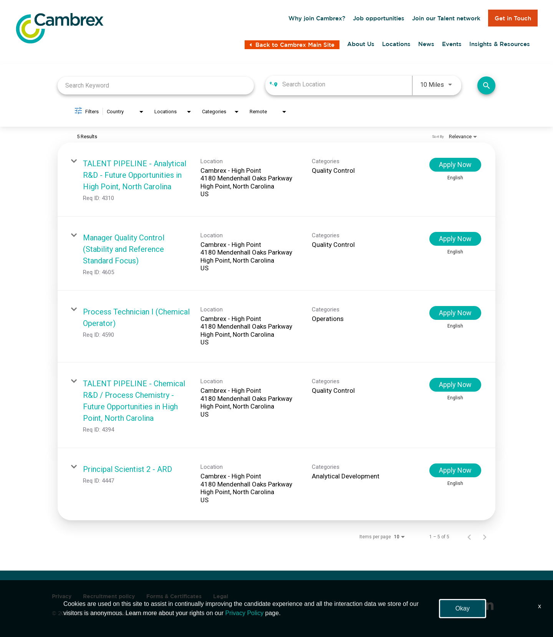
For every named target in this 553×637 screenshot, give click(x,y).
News (426, 44)
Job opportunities (378, 18)
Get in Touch (513, 18)
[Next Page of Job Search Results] (484, 536)
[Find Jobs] (486, 85)
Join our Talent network (446, 18)
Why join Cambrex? (316, 18)
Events (452, 44)
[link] (276, 179)
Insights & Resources (499, 44)
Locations (396, 44)
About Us (360, 44)
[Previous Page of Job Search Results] (469, 536)
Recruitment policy (109, 596)
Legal (220, 596)
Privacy (61, 596)
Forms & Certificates (174, 596)
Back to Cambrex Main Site (292, 44)
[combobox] (155, 85)
